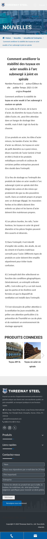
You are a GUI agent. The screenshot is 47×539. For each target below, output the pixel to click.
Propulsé (27, 91)
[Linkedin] (10, 428)
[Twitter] (15, 428)
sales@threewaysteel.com (12, 419)
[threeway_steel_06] (21, 391)
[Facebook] (5, 428)
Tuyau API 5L (15, 362)
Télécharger (9, 497)
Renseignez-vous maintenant (14, 503)
